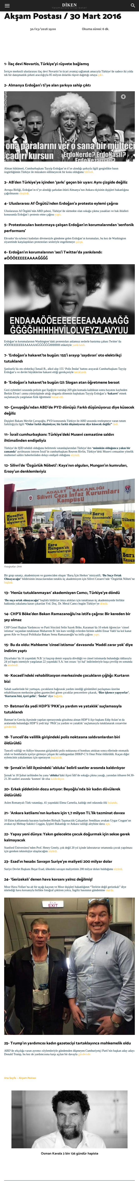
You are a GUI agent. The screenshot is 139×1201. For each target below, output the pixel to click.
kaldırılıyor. (58, 778)
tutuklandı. (80, 372)
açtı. (107, 823)
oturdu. (110, 890)
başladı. (8, 582)
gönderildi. (10, 726)
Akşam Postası (27, 1078)
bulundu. (113, 802)
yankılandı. (79, 345)
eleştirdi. (24, 193)
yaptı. (58, 214)
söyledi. (75, 455)
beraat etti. (58, 397)
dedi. (116, 424)
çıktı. (101, 75)
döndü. (104, 603)
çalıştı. (79, 241)
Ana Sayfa (10, 1078)
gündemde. (84, 1054)
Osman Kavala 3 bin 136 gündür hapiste (69, 1153)
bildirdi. (89, 172)
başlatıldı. (56, 757)
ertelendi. (13, 665)
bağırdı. (58, 696)
